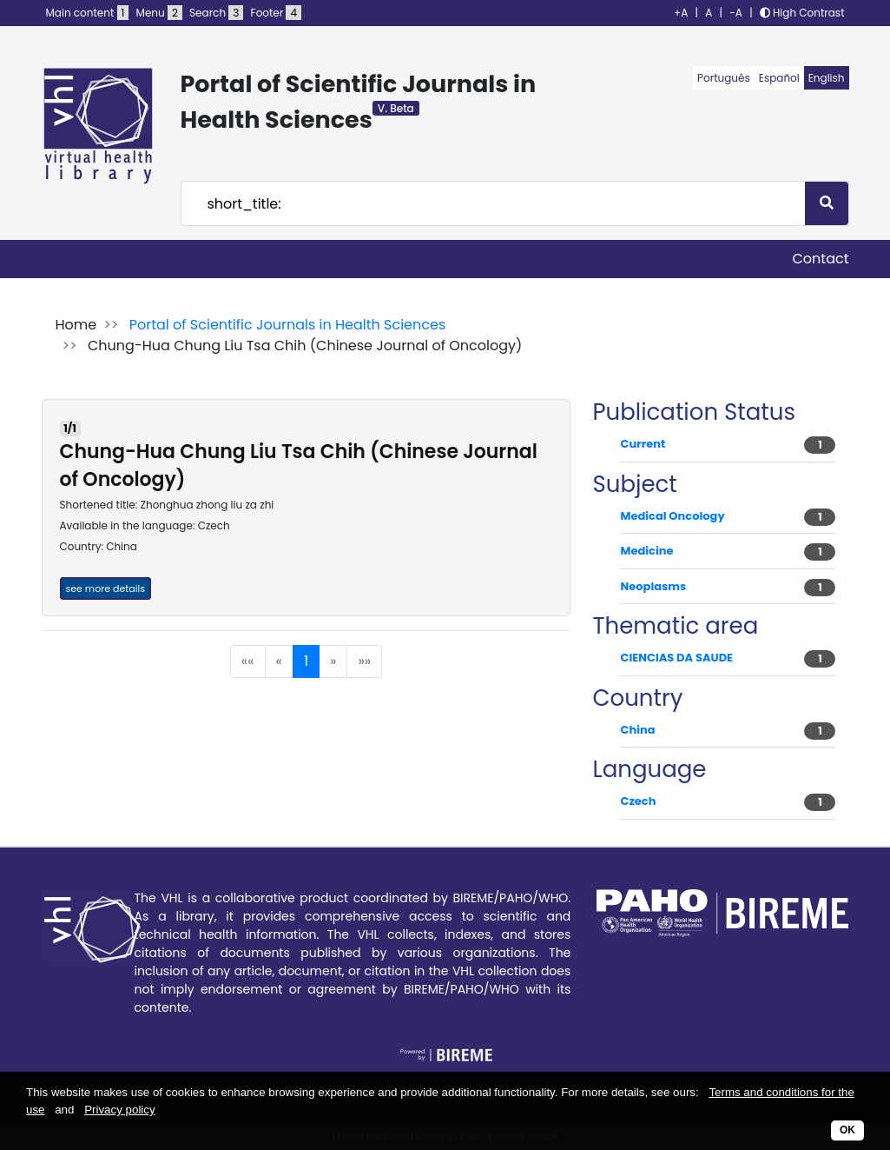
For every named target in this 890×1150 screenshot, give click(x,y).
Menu (159, 12)
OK (847, 1130)
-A (735, 12)
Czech (638, 801)
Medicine (646, 550)
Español (779, 77)
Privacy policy (119, 1109)
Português (723, 77)
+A (681, 12)
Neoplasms (653, 586)
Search (216, 12)
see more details (105, 588)
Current (642, 443)
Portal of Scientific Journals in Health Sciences (287, 325)
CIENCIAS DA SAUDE (676, 657)
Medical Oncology (672, 516)
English (826, 77)
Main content (87, 12)
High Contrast (802, 12)
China (637, 729)
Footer (276, 12)
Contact (820, 259)
